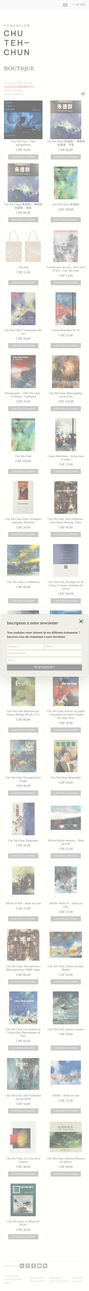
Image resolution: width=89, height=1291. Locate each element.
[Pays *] (44, 660)
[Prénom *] (25, 646)
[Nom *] (63, 646)
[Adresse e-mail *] (44, 653)
